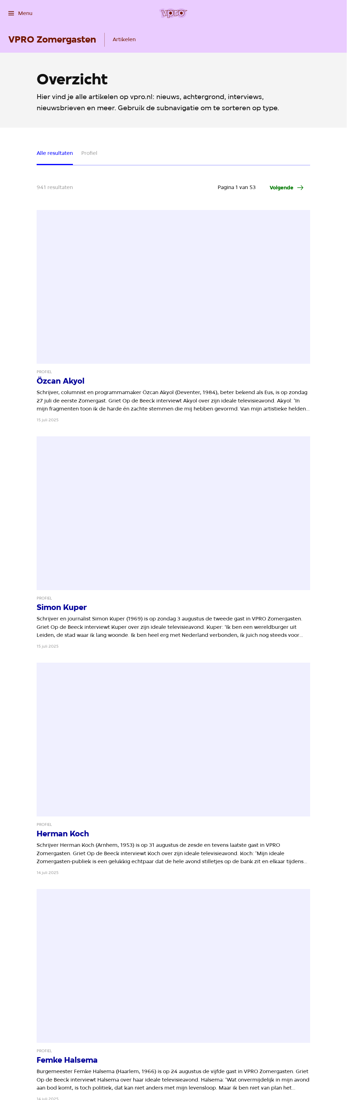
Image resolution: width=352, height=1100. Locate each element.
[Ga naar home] (173, 13)
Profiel (89, 153)
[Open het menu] (20, 13)
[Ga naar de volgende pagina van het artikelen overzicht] (287, 187)
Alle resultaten (55, 153)
